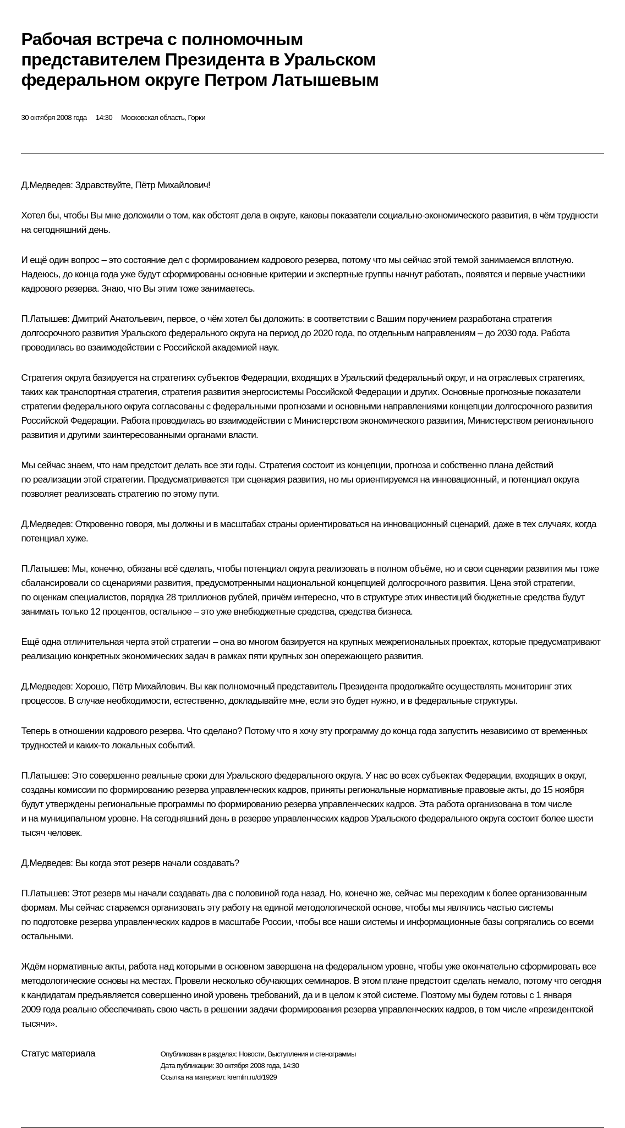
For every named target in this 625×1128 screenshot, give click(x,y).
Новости (251, 1054)
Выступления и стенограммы (311, 1054)
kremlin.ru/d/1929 (252, 1077)
